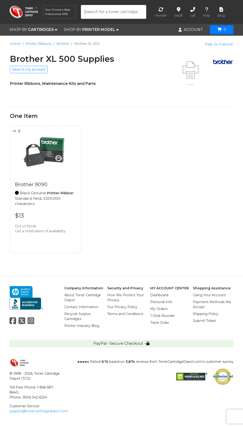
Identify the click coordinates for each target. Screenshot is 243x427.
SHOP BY (33, 30)
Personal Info (161, 302)
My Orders (159, 309)
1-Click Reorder (162, 316)
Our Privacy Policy (122, 307)
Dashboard (159, 295)
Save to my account (29, 69)
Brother (62, 44)
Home (15, 44)
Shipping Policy (205, 314)
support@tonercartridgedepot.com (38, 411)
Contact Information (81, 307)
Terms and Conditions (125, 314)
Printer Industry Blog (81, 326)
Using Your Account (209, 295)
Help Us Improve (219, 44)
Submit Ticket (204, 321)
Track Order (159, 322)
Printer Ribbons (38, 44)
